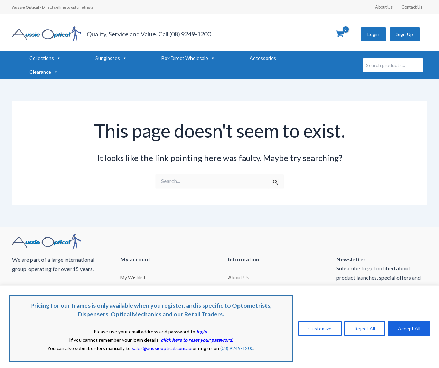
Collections (45, 58)
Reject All (364, 328)
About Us (384, 7)
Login (373, 34)
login (201, 331)
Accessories (263, 58)
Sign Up (404, 34)
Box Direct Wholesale (188, 58)
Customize (319, 328)
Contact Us (411, 7)
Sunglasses (111, 58)
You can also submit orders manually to (119, 348)
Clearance (43, 72)
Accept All (409, 328)
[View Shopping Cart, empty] (340, 34)
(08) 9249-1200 (236, 348)
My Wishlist (133, 277)
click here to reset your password (196, 340)
